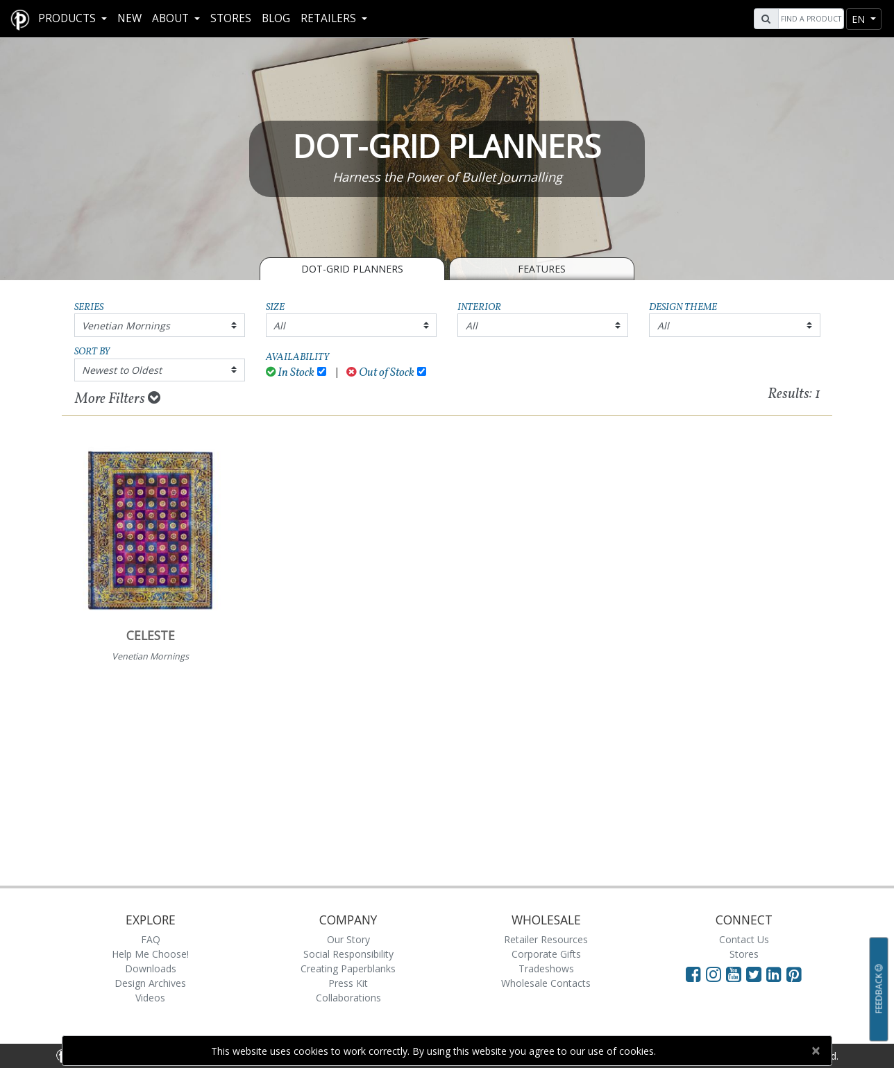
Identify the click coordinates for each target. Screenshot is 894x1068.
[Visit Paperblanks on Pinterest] (794, 973)
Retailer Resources (546, 939)
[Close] (815, 1050)
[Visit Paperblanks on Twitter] (756, 973)
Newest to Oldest (122, 370)
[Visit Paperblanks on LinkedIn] (776, 973)
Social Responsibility (348, 954)
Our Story (348, 939)
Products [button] (68, 18)
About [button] (172, 18)
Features (542, 268)
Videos (150, 997)
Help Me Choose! (150, 954)
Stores (230, 18)
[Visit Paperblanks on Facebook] (693, 973)
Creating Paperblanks (348, 968)
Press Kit (348, 983)
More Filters (117, 398)
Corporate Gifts (546, 954)
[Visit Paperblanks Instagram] (713, 973)
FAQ (150, 939)
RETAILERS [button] (330, 18)
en (860, 19)
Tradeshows (546, 968)
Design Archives (150, 983)
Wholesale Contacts (546, 983)
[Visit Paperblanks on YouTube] (736, 973)
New (129, 18)
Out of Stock (380, 373)
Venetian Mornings (126, 325)
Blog (276, 18)
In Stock (290, 373)
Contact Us (744, 939)
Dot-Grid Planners (352, 268)
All (279, 325)
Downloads (150, 968)
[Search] (809, 18)
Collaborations (348, 997)
